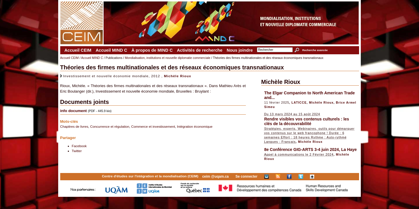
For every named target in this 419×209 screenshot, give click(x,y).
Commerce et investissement (153, 126)
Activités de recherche (199, 50)
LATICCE (299, 102)
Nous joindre (240, 50)
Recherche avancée (315, 50)
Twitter (77, 151)
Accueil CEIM (77, 50)
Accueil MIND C (111, 50)
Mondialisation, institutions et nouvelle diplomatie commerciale (167, 58)
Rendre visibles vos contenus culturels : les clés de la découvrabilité (306, 121)
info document (73, 111)
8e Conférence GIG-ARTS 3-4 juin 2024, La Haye (310, 149)
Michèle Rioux (177, 76)
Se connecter (246, 176)
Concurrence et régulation (109, 126)
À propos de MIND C (152, 50)
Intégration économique (194, 126)
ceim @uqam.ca (215, 176)
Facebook (79, 146)
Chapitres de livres (74, 126)
